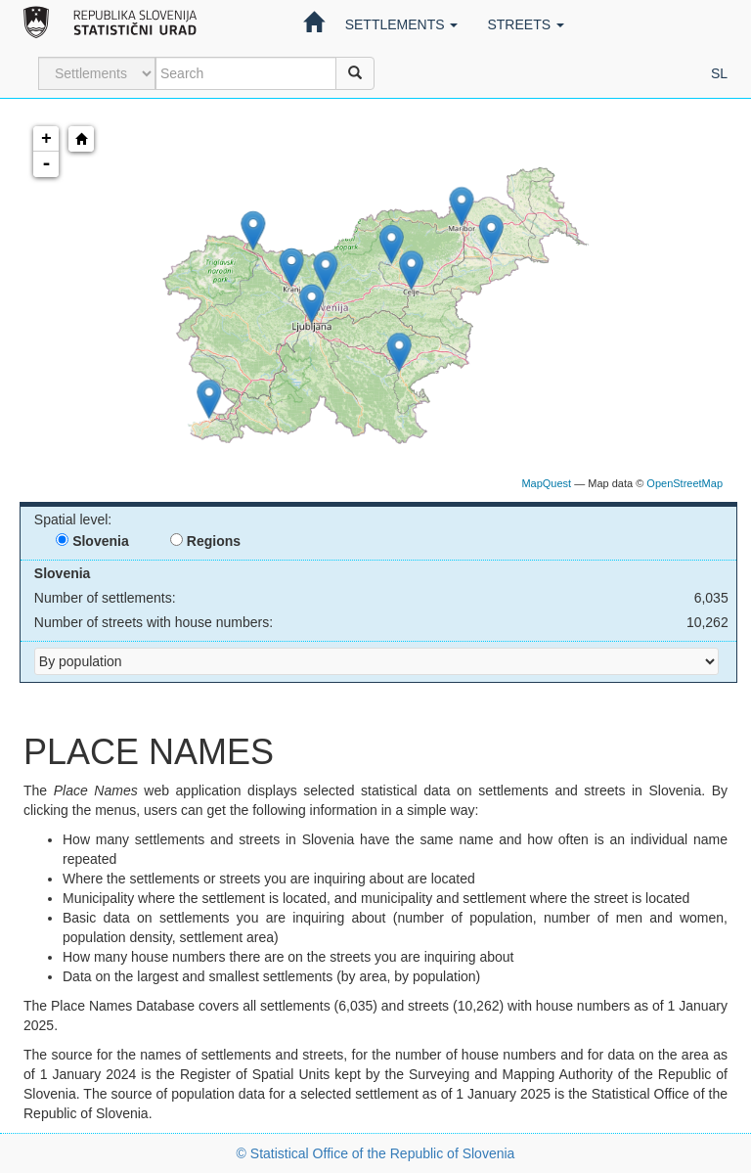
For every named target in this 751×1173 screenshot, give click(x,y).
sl (719, 73)
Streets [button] (525, 24)
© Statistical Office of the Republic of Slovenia (376, 1153)
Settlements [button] (402, 24)
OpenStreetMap (684, 483)
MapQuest (546, 483)
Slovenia (92, 541)
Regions (205, 541)
